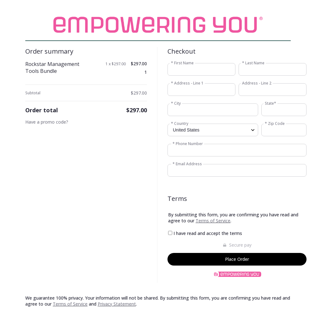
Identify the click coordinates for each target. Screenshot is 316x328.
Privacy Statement (117, 304)
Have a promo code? (46, 122)
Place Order (237, 259)
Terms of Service (213, 221)
